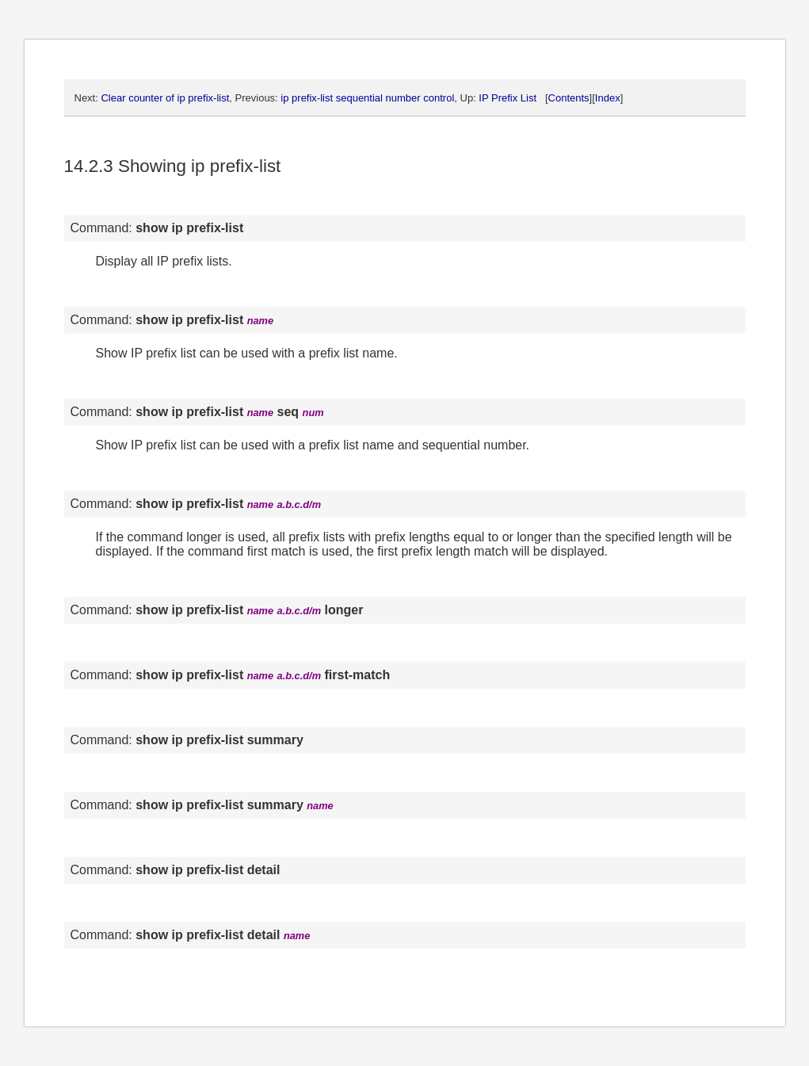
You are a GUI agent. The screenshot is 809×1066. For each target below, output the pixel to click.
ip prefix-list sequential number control (367, 98)
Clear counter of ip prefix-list (165, 98)
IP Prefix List (507, 98)
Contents (569, 98)
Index (607, 98)
